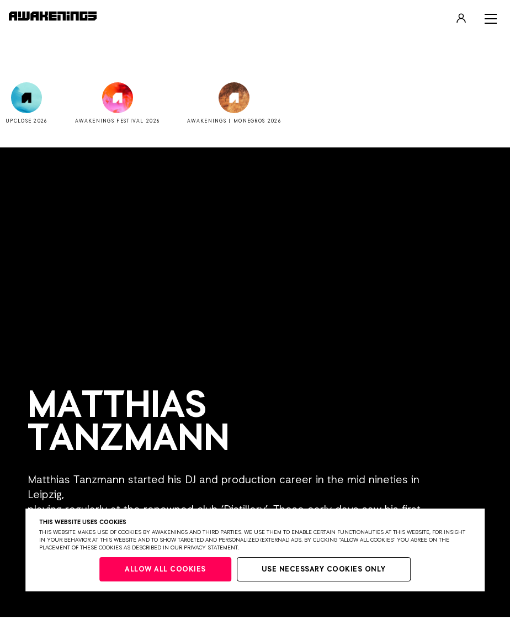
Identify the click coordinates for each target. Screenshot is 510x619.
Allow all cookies (165, 569)
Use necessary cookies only (324, 569)
